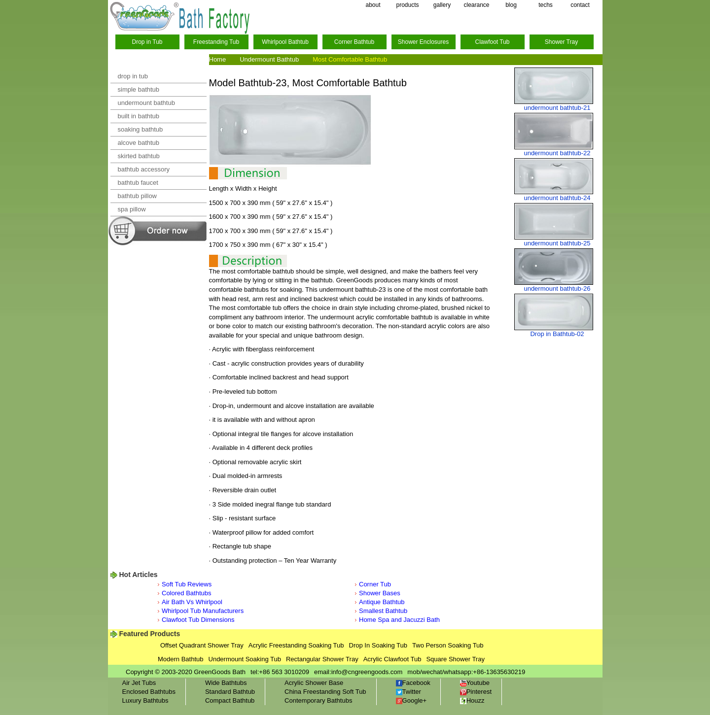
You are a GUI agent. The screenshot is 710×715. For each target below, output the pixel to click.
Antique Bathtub (382, 602)
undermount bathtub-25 (557, 243)
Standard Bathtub (230, 691)
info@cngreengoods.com (367, 672)
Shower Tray (561, 41)
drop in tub (133, 76)
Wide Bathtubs (226, 682)
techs (545, 4)
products (407, 4)
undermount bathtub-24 (557, 198)
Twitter (408, 691)
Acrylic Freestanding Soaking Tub (296, 645)
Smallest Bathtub (383, 610)
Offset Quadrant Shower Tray (202, 645)
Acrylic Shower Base (313, 682)
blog (511, 4)
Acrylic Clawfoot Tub (392, 659)
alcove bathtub (139, 142)
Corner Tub (375, 584)
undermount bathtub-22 (557, 153)
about (372, 4)
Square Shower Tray (455, 659)
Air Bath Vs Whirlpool (192, 602)
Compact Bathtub (229, 700)
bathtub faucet (138, 182)
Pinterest (476, 691)
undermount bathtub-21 (557, 107)
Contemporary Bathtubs (318, 700)
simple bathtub (139, 89)
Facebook (413, 682)
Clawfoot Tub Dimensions (198, 619)
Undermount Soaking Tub (245, 659)
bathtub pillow (137, 196)
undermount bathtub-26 (557, 288)
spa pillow (132, 209)
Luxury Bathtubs (145, 700)
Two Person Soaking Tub (448, 645)
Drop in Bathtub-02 (557, 334)
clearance (476, 4)
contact (580, 4)
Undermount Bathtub (269, 59)
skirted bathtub (139, 156)
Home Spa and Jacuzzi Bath (399, 619)
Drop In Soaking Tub (378, 645)
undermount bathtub (146, 102)
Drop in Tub (147, 41)
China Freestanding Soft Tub (325, 691)
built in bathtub (139, 116)
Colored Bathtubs (186, 593)
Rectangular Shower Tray (322, 659)
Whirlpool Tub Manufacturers (203, 610)
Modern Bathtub (181, 659)
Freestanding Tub (216, 41)
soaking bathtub (140, 129)
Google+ (411, 700)
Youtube (475, 682)
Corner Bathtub (354, 41)
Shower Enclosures (423, 41)
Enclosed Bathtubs (149, 691)
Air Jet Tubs (139, 682)
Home (217, 59)
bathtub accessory (144, 169)
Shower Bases (379, 593)
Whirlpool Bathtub (285, 41)
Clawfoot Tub (492, 41)
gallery (442, 4)
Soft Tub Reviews (187, 584)
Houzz (472, 700)
